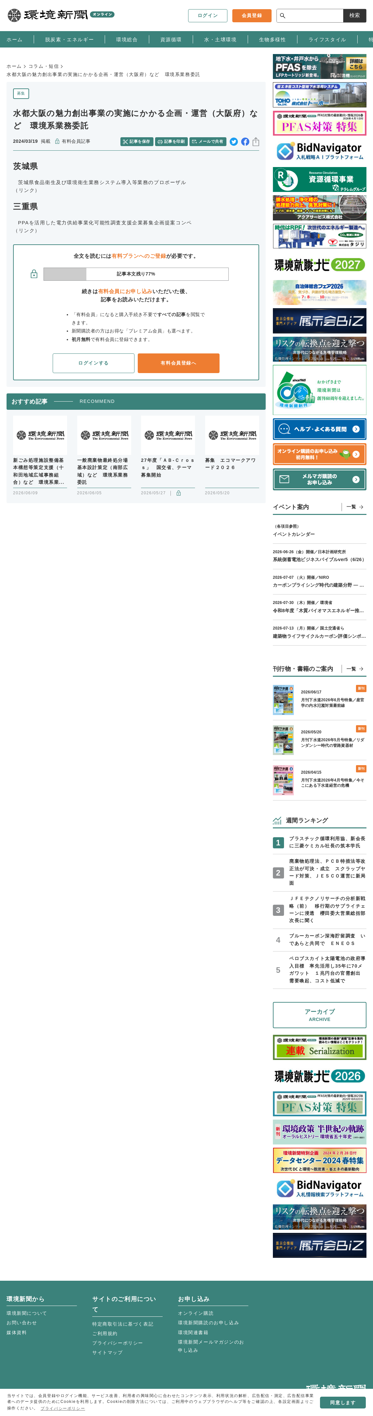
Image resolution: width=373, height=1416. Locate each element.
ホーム (14, 66)
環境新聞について (27, 1313)
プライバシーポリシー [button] (63, 1408)
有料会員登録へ (178, 363)
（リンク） (26, 190)
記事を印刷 (174, 141)
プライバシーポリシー (117, 1343)
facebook (245, 142)
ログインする (93, 363)
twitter (234, 142)
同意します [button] (343, 1402)
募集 (21, 93)
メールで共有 (211, 141)
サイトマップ (107, 1352)
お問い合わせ (22, 1322)
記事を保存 (140, 141)
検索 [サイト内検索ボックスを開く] (354, 15)
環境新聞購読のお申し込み (208, 1322)
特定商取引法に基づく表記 (122, 1324)
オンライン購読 (196, 1313)
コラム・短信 (43, 66)
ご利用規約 (105, 1333)
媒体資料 (17, 1332)
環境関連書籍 (193, 1332)
